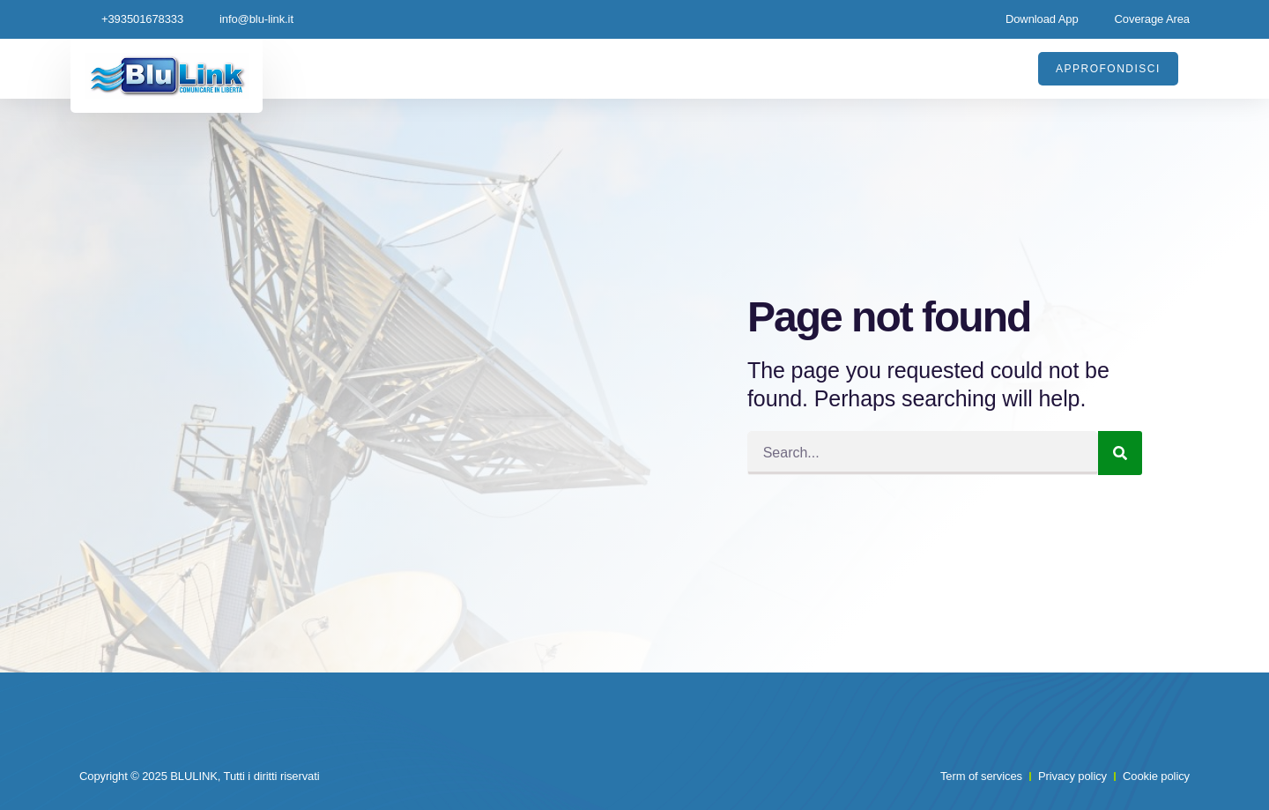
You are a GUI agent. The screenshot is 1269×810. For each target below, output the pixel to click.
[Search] (1120, 453)
